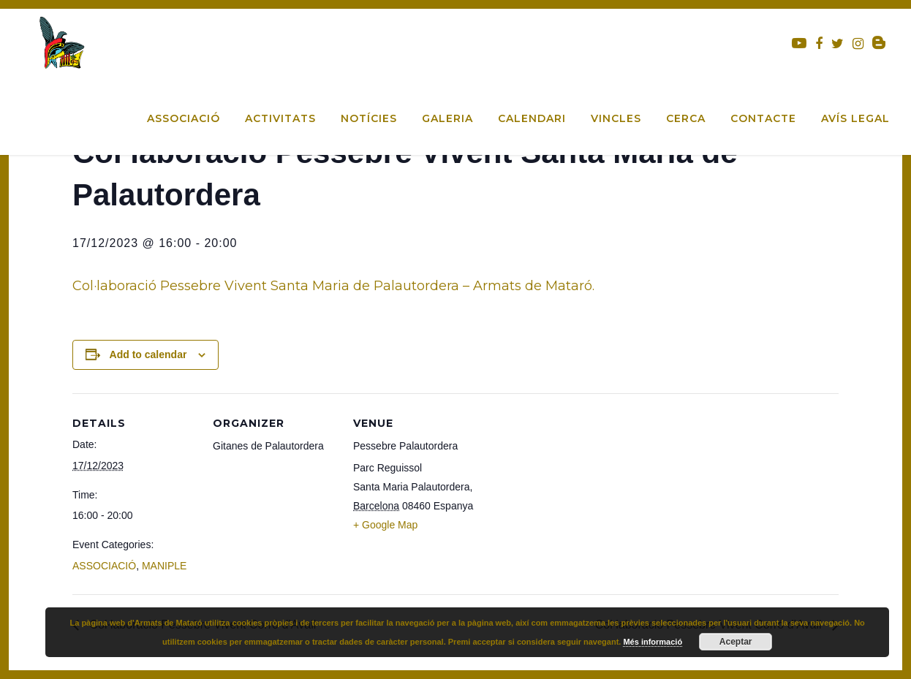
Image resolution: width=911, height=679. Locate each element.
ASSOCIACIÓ (104, 566)
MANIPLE (164, 566)
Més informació (652, 641)
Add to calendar (148, 354)
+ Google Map (385, 525)
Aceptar (735, 642)
